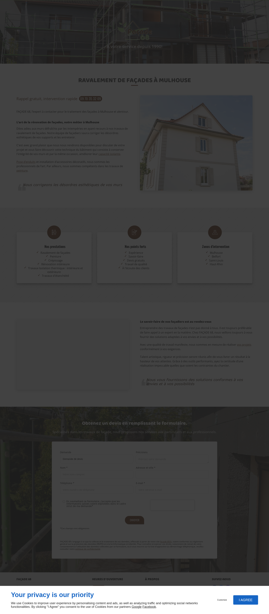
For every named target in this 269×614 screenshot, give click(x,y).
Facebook (149, 607)
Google (137, 607)
